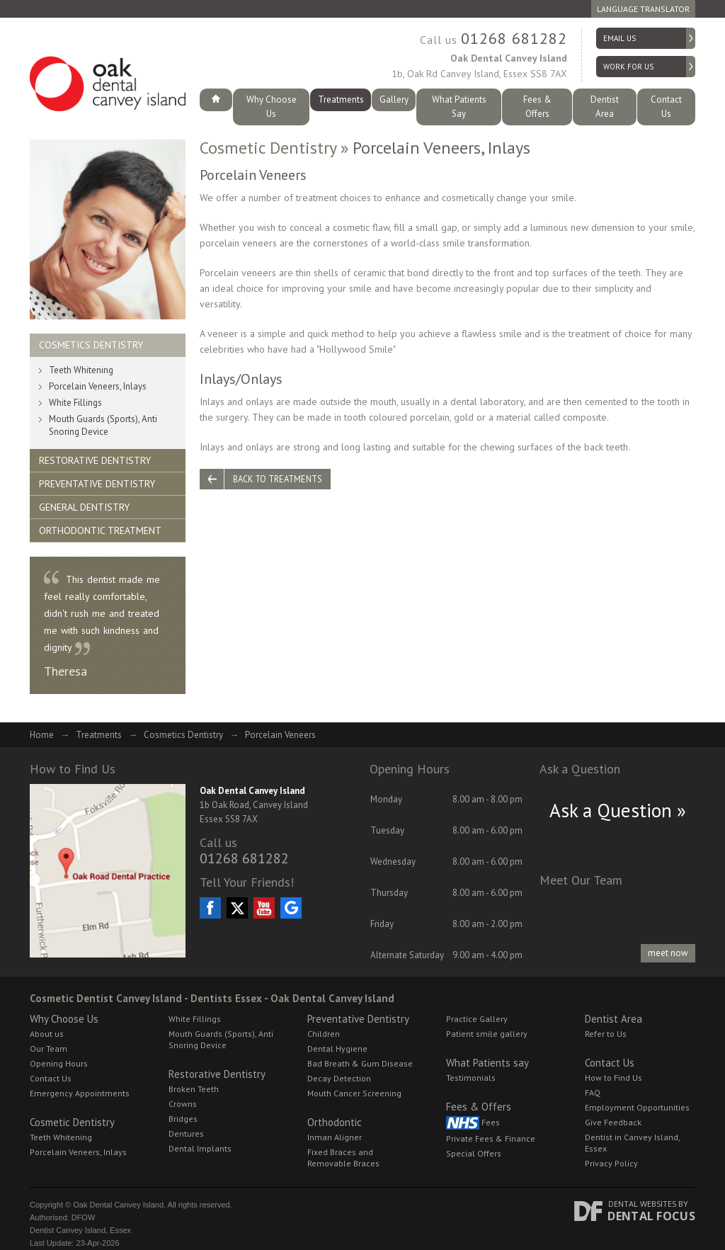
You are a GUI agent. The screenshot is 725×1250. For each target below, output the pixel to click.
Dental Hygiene (337, 1035)
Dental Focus (651, 1202)
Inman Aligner (334, 1123)
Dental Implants (200, 1135)
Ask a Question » (617, 797)
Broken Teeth (194, 1075)
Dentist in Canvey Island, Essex (632, 1129)
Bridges (183, 1105)
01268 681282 (514, 38)
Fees (473, 1109)
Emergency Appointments (80, 1079)
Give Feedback (613, 1108)
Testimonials (471, 1064)
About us (47, 1020)
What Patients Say (458, 99)
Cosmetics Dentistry (91, 331)
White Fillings (75, 389)
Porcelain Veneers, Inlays (98, 373)
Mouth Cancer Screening (354, 1079)
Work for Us (628, 67)
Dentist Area (605, 99)
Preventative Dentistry (97, 470)
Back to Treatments (283, 466)
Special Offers (473, 1140)
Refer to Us (606, 1020)
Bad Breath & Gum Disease (360, 1050)
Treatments (341, 99)
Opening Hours (59, 1050)
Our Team (48, 1035)
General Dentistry (84, 493)
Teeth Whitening (81, 357)
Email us (619, 38)
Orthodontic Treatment (100, 517)
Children (323, 1020)
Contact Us (666, 99)
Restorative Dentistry (95, 447)
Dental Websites (642, 1190)
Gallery (394, 99)
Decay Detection (339, 1064)
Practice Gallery (477, 1005)
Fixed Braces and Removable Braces (343, 1144)
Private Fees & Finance (490, 1125)
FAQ (592, 1079)
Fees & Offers (537, 99)
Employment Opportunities (637, 1094)
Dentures (186, 1120)
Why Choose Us (271, 99)
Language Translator (643, 9)
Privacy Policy (611, 1149)
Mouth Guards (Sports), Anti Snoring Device (103, 411)
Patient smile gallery (486, 1020)
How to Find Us (613, 1064)
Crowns (183, 1090)
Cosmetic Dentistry (268, 133)
